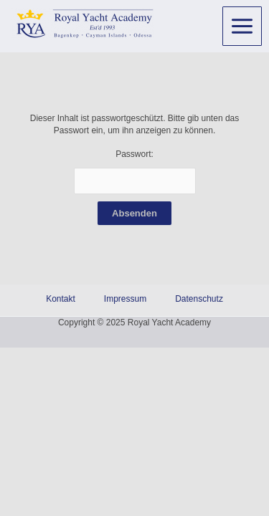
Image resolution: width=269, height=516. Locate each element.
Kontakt (60, 299)
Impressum (125, 299)
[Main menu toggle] (242, 26)
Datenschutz (199, 299)
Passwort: (135, 171)
